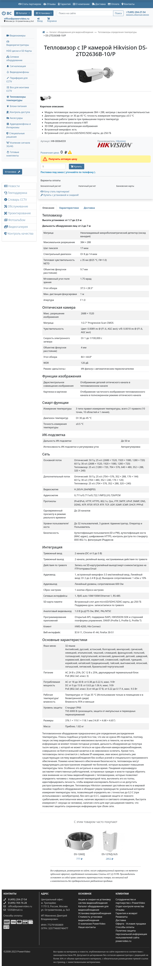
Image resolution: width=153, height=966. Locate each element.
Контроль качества (18, 236)
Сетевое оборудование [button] (14, 58)
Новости (12, 186)
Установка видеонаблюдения (94, 913)
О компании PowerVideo (91, 923)
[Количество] (53, 166)
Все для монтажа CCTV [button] (17, 89)
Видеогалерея (16, 227)
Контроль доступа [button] (18, 112)
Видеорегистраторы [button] (17, 43)
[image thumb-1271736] (46, 97)
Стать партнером (29, 4)
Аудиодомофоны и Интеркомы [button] (18, 125)
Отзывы (49, 4)
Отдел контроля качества (130, 906)
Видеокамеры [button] (16, 35)
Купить (76, 166)
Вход (40, 19)
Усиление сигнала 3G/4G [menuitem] (18, 144)
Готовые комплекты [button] (12, 154)
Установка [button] (43, 13)
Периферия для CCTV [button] (17, 79)
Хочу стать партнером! (55, 191)
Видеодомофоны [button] (17, 72)
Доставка (99, 4)
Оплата (113, 4)
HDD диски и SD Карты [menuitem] (19, 50)
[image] (95, 75)
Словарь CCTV (15, 199)
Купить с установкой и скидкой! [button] (60, 195)
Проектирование (17, 213)
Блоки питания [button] (16, 106)
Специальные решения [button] (15, 135)
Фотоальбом (14, 220)
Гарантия (64, 4)
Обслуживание (16, 206)
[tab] (48, 208)
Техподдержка (15, 193)
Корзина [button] (52, 20)
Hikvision (121, 141)
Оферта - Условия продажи (131, 923)
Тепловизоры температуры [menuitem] (16, 98)
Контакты (128, 4)
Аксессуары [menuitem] (14, 118)
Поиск (118, 13)
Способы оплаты (125, 927)
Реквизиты (122, 916)
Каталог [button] (22, 13)
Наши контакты (87, 927)
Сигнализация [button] (16, 66)
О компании (81, 4)
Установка (12, 171)
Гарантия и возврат (126, 913)
